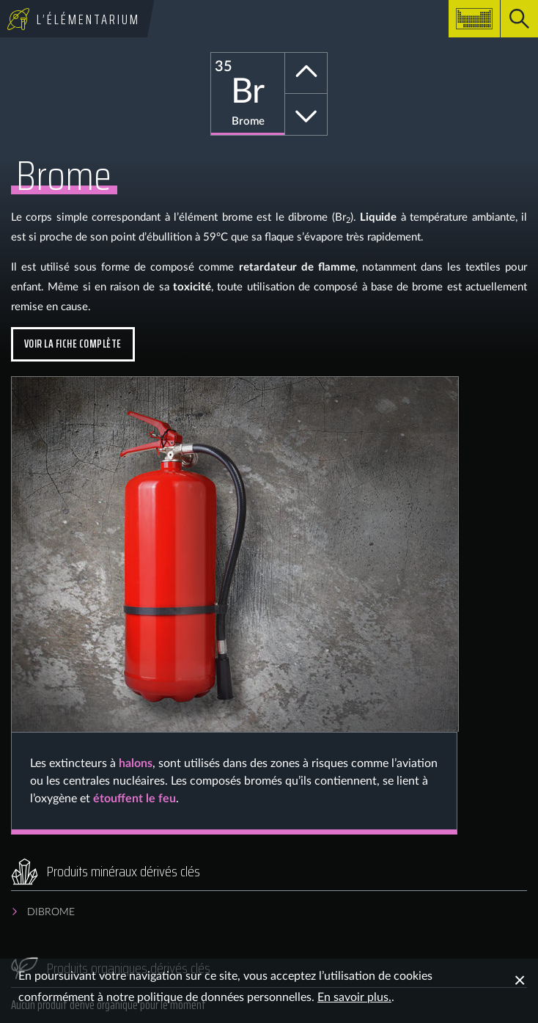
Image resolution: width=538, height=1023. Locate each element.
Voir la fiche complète (73, 343)
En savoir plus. (354, 997)
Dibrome (51, 912)
